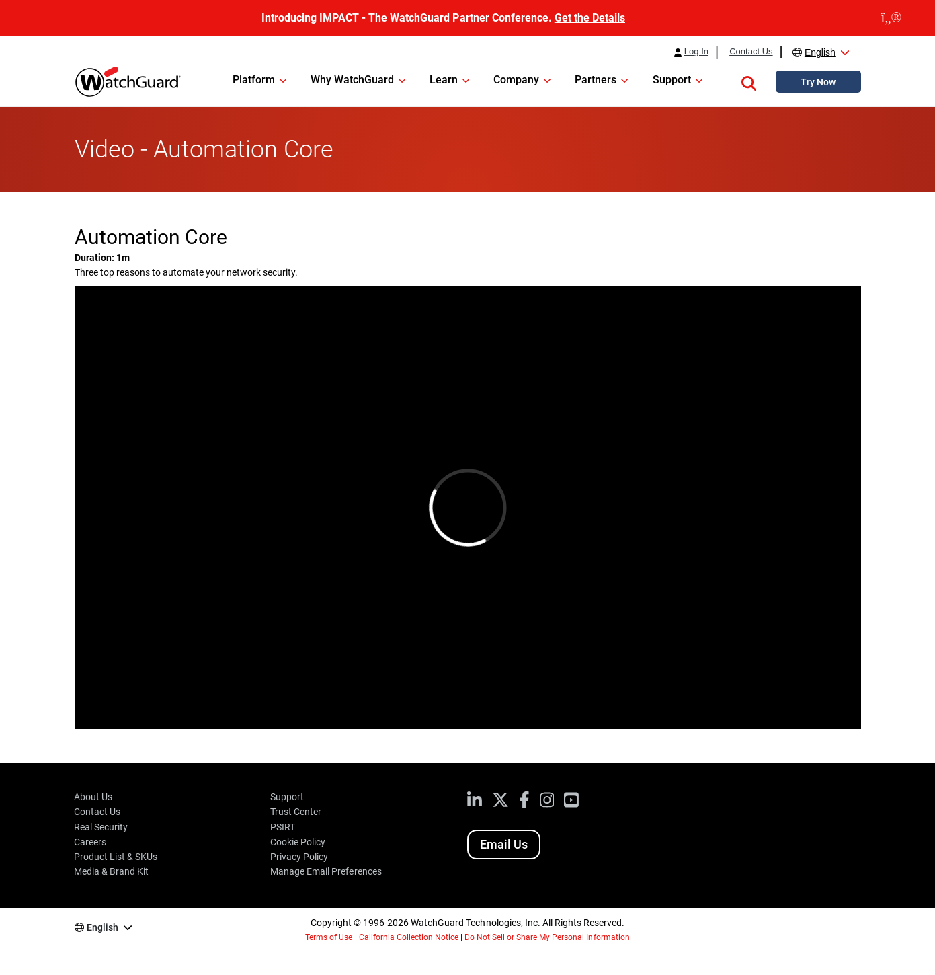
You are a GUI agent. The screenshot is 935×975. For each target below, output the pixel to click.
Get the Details (590, 17)
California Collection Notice (408, 937)
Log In (696, 52)
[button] (748, 81)
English (820, 52)
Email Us (504, 844)
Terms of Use (328, 937)
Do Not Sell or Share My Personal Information (547, 937)
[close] (891, 18)
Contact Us (750, 52)
